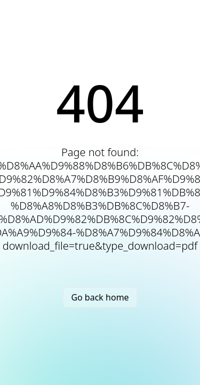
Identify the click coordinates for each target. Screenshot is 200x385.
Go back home (100, 297)
